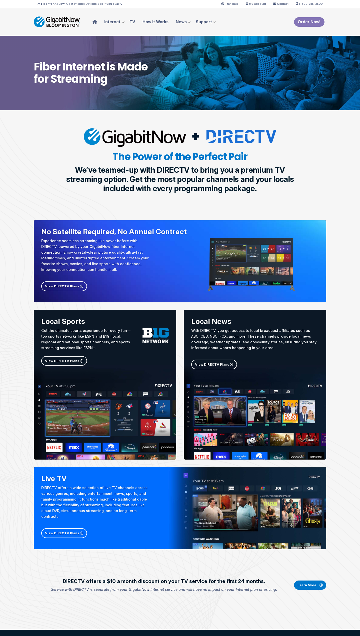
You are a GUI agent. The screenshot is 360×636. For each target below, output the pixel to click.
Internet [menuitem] (112, 21)
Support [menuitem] (204, 21)
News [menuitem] (181, 21)
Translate (229, 3)
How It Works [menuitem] (155, 21)
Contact (280, 3)
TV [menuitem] (132, 21)
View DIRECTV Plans (64, 286)
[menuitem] (95, 21)
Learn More (310, 591)
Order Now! (309, 21)
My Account (256, 3)
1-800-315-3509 (309, 3)
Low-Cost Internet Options (80, 3)
